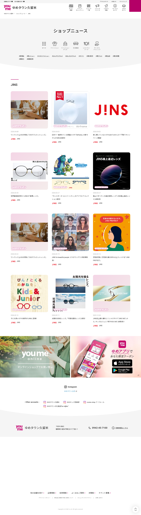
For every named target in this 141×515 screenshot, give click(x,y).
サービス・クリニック (97, 45)
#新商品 (21, 56)
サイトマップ (123, 1)
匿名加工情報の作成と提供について (63, 497)
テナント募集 (104, 493)
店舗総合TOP (7, 1)
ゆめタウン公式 (69, 391)
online (135, 6)
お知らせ (114, 1)
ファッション (55, 45)
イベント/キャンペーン (79, 7)
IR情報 (91, 493)
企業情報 (51, 493)
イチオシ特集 (106, 7)
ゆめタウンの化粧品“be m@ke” (58, 406)
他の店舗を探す (18, 1)
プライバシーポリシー (44, 497)
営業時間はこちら (121, 428)
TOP (135, 509)
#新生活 (107, 56)
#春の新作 (90, 56)
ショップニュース (97, 7)
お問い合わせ (99, 497)
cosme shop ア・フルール (95, 402)
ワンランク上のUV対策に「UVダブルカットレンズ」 (28, 135)
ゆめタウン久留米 (8, 13)
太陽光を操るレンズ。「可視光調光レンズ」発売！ (68, 318)
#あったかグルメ (70, 56)
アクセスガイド (104, 1)
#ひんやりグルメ (57, 56)
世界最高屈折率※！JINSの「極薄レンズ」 (25, 196)
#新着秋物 (30, 59)
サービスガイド (115, 7)
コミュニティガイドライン (84, 497)
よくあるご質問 (77, 493)
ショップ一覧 (88, 7)
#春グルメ (99, 56)
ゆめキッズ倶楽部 (73, 402)
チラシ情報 (71, 7)
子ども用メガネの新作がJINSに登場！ (24, 318)
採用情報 (63, 493)
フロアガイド (123, 7)
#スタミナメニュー (43, 56)
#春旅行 (21, 59)
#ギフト (81, 56)
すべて (44, 45)
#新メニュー (31, 56)
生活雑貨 (76, 45)
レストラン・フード (86, 45)
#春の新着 (116, 56)
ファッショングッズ (65, 45)
